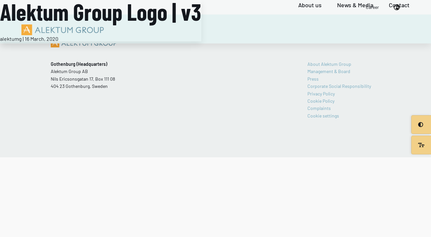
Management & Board (328, 71)
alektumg (11, 39)
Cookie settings (323, 115)
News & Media (355, 5)
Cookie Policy (320, 101)
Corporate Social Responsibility (339, 86)
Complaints (319, 108)
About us (310, 5)
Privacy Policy (321, 93)
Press (313, 79)
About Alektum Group (329, 64)
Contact (399, 5)
